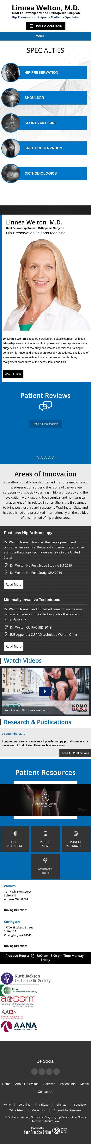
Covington (12, 922)
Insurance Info (45, 866)
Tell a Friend (16, 1110)
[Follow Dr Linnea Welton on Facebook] (34, 1071)
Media (84, 1084)
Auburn (10, 886)
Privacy (43, 1104)
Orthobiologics (34, 173)
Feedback (80, 1104)
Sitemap (61, 1104)
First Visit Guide (15, 838)
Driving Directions (15, 910)
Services (49, 1084)
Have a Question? (46, 26)
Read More (13, 584)
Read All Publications (75, 753)
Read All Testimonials (45, 423)
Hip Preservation (34, 72)
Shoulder (27, 98)
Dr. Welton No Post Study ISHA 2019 (36, 573)
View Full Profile (13, 374)
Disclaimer (25, 1104)
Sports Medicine (34, 123)
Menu (44, 36)
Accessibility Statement (68, 1110)
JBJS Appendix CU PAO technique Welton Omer (43, 634)
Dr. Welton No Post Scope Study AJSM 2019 (41, 565)
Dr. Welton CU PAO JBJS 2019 (31, 627)
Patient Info (68, 1084)
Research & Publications (37, 722)
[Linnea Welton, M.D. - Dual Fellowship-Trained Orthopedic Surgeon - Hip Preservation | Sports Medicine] (45, 12)
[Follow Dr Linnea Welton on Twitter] (42, 1071)
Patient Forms (45, 838)
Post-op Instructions (76, 838)
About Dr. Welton (27, 1084)
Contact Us (45, 1091)
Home (6, 1084)
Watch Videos (23, 660)
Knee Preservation (36, 148)
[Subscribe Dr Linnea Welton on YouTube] (49, 1071)
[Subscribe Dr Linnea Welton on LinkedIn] (56, 1071)
